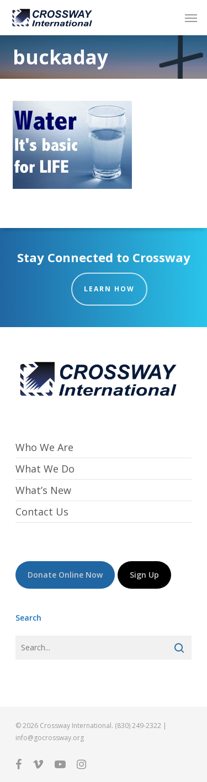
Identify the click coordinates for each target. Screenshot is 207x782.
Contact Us (41, 511)
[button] (191, 17)
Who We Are (44, 447)
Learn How (109, 289)
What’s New (43, 490)
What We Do (45, 468)
